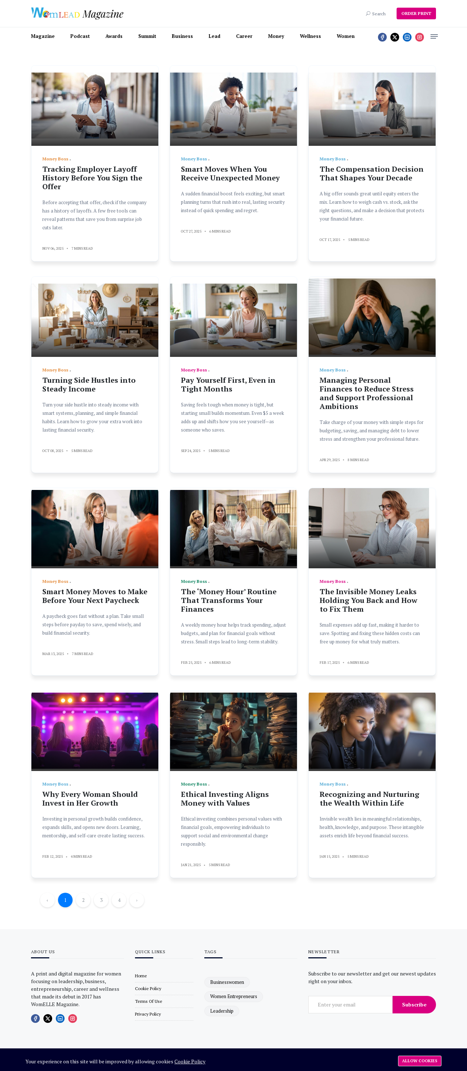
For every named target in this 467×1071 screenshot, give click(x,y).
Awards (114, 36)
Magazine (43, 36)
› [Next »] (137, 900)
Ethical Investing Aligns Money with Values (225, 798)
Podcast (80, 36)
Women (346, 36)
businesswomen (227, 982)
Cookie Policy (189, 1061)
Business (182, 36)
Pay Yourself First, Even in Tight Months (228, 384)
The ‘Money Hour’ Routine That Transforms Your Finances (229, 600)
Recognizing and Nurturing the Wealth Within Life (369, 798)
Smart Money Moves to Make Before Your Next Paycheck (94, 596)
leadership (222, 1011)
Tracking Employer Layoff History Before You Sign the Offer (92, 177)
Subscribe (414, 1004)
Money (276, 36)
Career (244, 36)
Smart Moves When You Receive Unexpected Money (230, 173)
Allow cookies (419, 1060)
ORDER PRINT (416, 13)
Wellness (310, 36)
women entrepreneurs (233, 996)
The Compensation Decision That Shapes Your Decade (372, 173)
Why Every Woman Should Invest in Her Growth (90, 798)
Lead (214, 36)
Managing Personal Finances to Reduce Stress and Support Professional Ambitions (367, 393)
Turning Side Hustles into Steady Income (89, 384)
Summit (147, 36)
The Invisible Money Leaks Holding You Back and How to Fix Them (368, 600)
